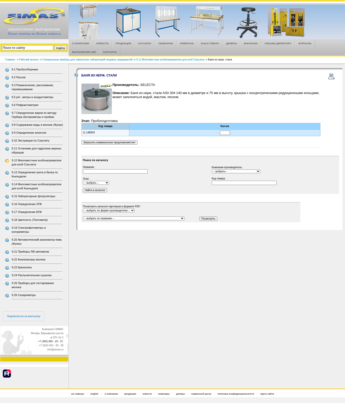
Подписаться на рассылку (23, 316)
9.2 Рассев (18, 77)
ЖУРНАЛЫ (304, 43)
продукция (130, 393)
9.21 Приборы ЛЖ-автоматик (30, 251)
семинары (164, 393)
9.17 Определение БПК (27, 211)
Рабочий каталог (29, 59)
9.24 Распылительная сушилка (31, 275)
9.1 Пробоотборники (25, 69)
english (94, 393)
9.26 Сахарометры (24, 295)
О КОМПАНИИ (80, 43)
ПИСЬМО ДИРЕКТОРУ (278, 43)
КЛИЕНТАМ (187, 43)
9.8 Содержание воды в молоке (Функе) (37, 124)
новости (147, 393)
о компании (111, 393)
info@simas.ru (55, 349)
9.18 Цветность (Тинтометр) (30, 219)
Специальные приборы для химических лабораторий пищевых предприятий (88, 59)
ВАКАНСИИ (251, 43)
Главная (10, 59)
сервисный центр (201, 393)
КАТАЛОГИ (144, 43)
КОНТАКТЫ (110, 52)
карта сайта (267, 393)
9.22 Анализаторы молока (28, 259)
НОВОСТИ (102, 43)
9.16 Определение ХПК (27, 204)
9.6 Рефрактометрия (25, 104)
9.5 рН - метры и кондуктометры (32, 97)
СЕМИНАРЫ (165, 43)
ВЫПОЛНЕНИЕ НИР (84, 52)
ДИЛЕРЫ (231, 43)
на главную (77, 393)
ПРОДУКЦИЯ (123, 43)
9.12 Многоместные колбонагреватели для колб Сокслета (170, 59)
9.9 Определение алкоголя (29, 132)
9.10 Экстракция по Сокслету (30, 140)
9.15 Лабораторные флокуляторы (33, 196)
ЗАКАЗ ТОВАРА (210, 43)
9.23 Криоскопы (22, 267)
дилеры (180, 393)
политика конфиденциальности (235, 393)
